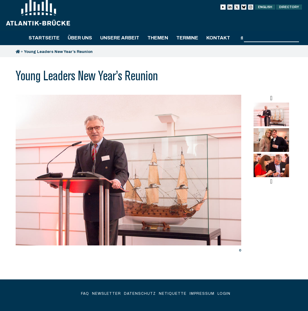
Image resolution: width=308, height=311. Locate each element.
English (265, 7)
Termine (187, 37)
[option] (128, 175)
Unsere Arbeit (119, 37)
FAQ (85, 293)
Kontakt (218, 37)
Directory (289, 7)
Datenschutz (140, 293)
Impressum (201, 293)
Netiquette (172, 293)
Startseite (44, 37)
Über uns (80, 37)
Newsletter (106, 293)
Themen (157, 37)
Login (223, 293)
